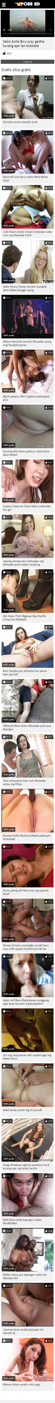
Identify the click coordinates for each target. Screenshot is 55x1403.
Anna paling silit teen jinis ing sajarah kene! (25, 892)
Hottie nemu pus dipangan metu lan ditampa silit (25, 1276)
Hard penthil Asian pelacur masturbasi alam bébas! (26, 453)
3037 (9, 53)
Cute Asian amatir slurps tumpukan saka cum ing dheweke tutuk (27, 233)
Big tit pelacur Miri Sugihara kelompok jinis (26, 398)
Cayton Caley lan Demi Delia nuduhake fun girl (26, 508)
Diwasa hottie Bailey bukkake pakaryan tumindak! (27, 837)
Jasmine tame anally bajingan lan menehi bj (23, 1331)
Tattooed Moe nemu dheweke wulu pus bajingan (27, 727)
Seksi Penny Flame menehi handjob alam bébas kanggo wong (24, 288)
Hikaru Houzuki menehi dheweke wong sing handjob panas (27, 343)
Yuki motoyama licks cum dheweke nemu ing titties (24, 782)
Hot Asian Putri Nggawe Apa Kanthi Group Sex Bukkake (24, 617)
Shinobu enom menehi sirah (20, 122)
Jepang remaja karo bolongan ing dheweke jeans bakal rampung (23, 562)
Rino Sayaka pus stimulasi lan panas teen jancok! (25, 672)
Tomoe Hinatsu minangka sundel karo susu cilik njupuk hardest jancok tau (26, 947)
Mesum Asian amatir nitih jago (21, 1384)
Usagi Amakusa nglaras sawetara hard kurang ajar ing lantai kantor (26, 1166)
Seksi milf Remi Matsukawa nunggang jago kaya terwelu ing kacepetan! (26, 1002)
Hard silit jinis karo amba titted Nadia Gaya (25, 178)
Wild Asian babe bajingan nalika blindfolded (22, 1221)
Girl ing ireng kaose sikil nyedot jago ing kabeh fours (27, 1056)
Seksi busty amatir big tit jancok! (22, 1110)
